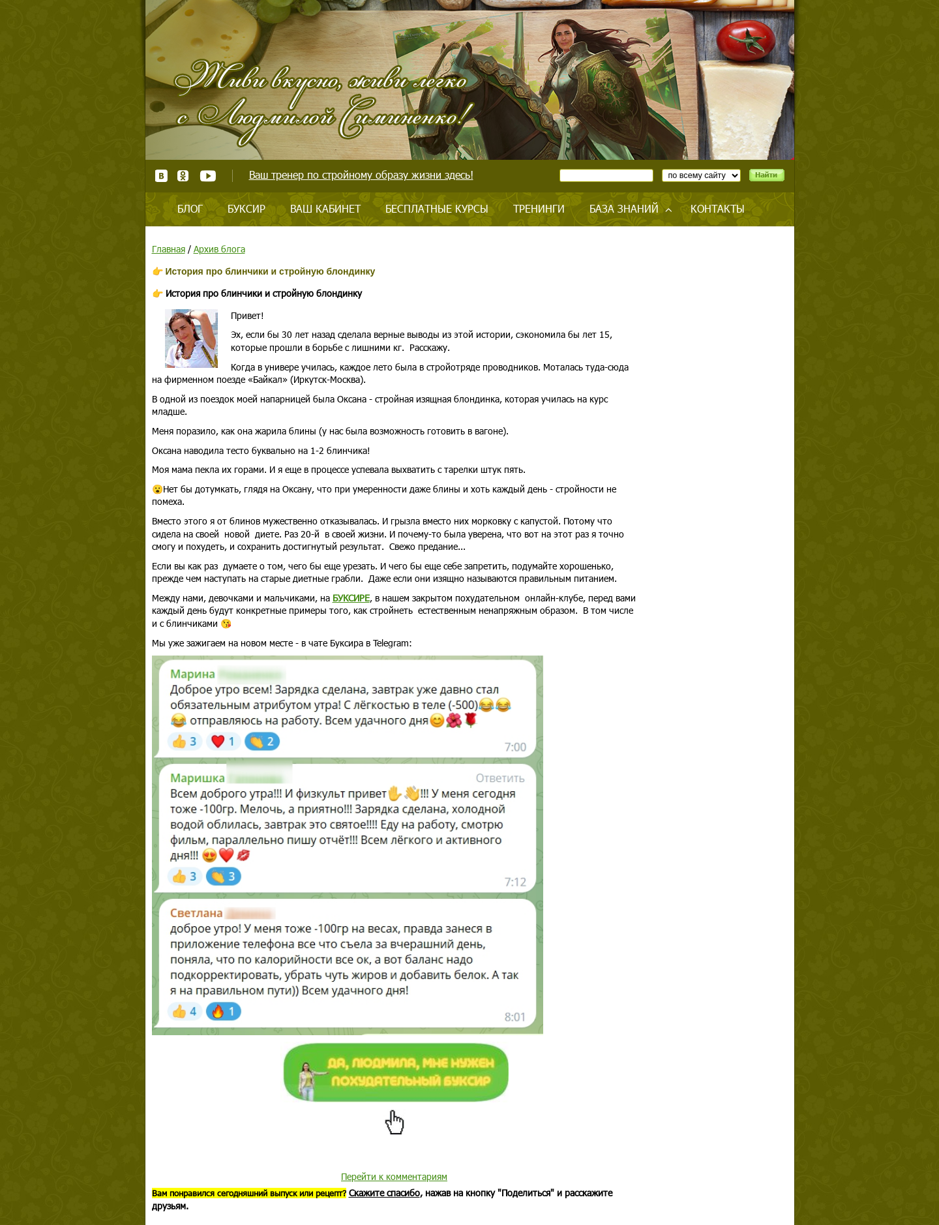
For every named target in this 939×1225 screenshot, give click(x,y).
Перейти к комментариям (394, 1176)
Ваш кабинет (325, 208)
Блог (190, 208)
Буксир (246, 208)
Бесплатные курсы (436, 208)
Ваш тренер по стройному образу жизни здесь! (361, 174)
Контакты (718, 208)
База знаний (624, 208)
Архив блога (219, 249)
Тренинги (539, 208)
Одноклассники (183, 176)
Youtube (208, 176)
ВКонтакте (161, 176)
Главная (168, 249)
